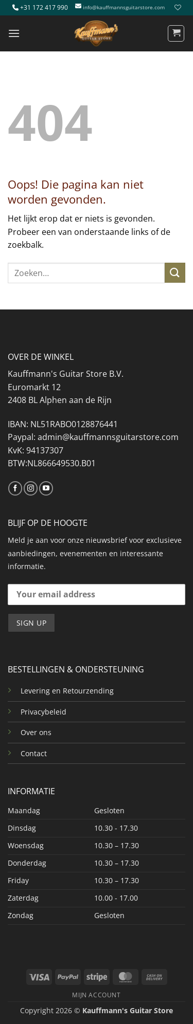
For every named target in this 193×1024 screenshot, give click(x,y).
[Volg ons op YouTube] (46, 488)
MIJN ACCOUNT (96, 995)
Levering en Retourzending (67, 691)
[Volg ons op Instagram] (31, 488)
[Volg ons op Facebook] (15, 488)
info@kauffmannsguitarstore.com (124, 7)
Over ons (36, 732)
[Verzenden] (175, 273)
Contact (34, 753)
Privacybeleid (43, 712)
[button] (14, 33)
